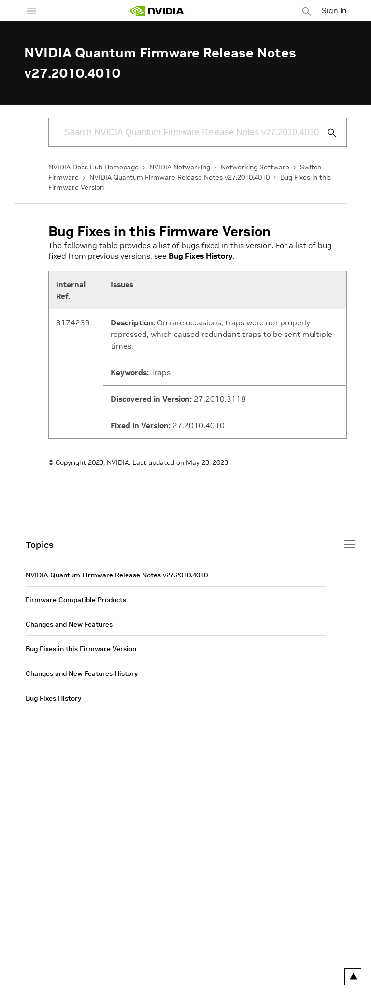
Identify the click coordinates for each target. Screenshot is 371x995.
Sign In (334, 10)
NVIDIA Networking (179, 167)
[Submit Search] (326, 132)
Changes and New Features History (82, 673)
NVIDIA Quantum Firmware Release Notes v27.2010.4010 (179, 177)
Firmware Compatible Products (76, 599)
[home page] (157, 11)
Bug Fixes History (201, 256)
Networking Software (255, 167)
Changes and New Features (69, 624)
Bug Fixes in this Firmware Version (159, 231)
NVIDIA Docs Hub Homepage (93, 167)
